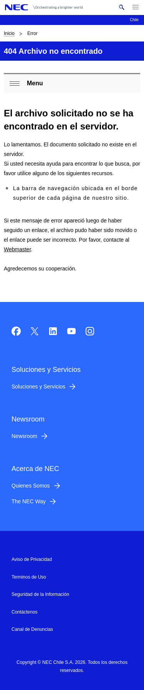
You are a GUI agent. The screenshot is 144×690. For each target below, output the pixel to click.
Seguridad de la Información (40, 594)
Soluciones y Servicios (38, 386)
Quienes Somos (31, 486)
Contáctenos (24, 612)
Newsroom (24, 436)
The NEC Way (29, 501)
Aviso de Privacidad (32, 559)
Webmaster (17, 249)
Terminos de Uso (29, 577)
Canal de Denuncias (32, 629)
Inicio (9, 33)
